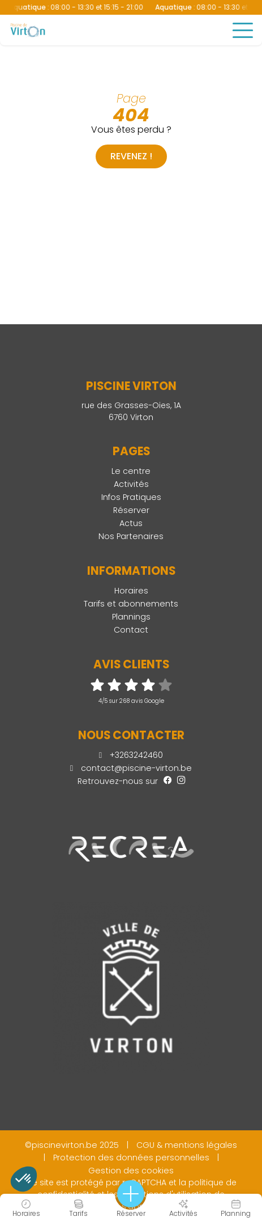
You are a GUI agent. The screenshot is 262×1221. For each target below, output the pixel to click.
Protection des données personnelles (131, 1157)
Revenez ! (131, 156)
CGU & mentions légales (186, 1145)
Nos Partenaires (131, 536)
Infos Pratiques (131, 497)
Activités (131, 484)
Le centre (131, 471)
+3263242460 (131, 755)
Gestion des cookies (131, 1170)
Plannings (131, 616)
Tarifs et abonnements (131, 603)
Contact (131, 629)
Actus (131, 523)
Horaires (131, 590)
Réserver (131, 510)
